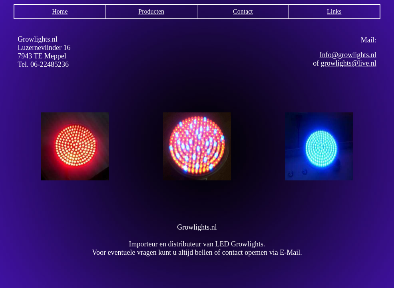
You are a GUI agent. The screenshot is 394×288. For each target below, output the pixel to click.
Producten (151, 11)
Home (60, 11)
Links (334, 11)
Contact (243, 11)
